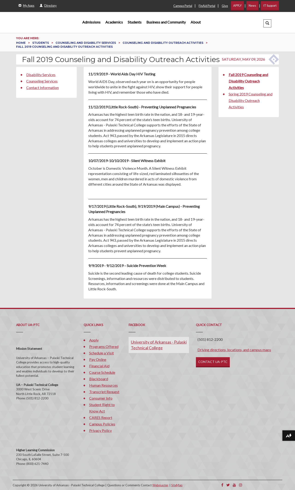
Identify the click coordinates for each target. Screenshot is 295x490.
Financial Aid (99, 366)
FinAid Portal (207, 6)
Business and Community (166, 22)
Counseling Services (42, 81)
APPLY (237, 5)
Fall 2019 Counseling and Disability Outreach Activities (248, 81)
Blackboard (98, 379)
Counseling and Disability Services (86, 43)
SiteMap (177, 485)
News (252, 5)
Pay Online (97, 359)
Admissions (91, 22)
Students (135, 22)
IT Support (270, 5)
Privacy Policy (100, 430)
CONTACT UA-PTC (212, 362)
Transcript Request (104, 391)
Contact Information (42, 87)
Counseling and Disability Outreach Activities (163, 43)
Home (21, 43)
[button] (267, 23)
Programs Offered (103, 346)
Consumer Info (100, 398)
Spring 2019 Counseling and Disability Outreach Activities (250, 100)
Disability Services (41, 74)
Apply (94, 340)
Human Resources (103, 385)
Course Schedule (102, 372)
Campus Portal (182, 6)
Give (225, 6)
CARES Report (100, 417)
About (196, 22)
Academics (114, 22)
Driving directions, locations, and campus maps (234, 349)
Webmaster (160, 485)
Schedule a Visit (101, 353)
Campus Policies (102, 424)
